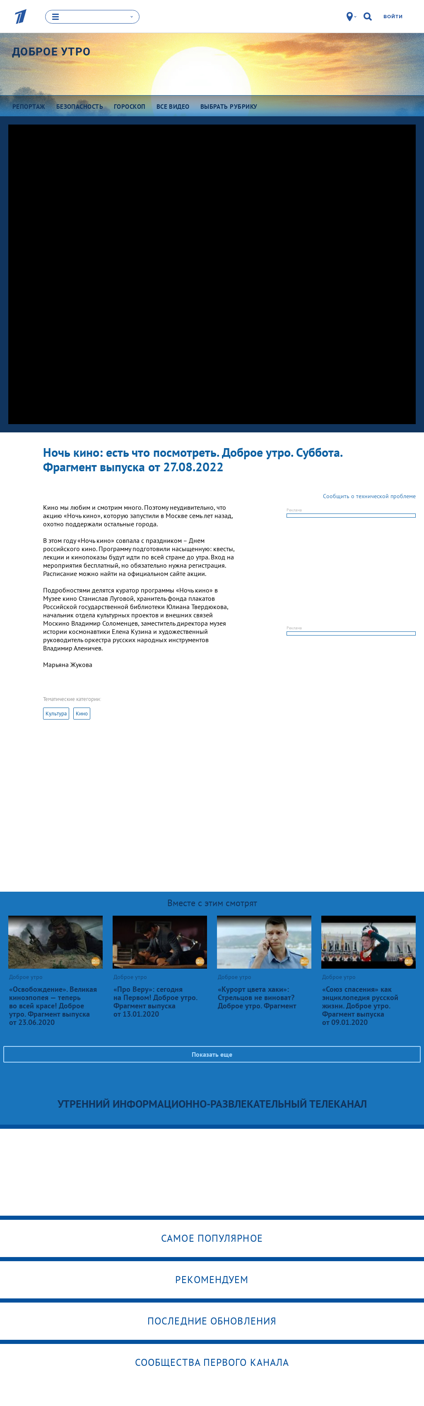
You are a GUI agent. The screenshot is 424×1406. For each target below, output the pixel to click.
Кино (82, 713)
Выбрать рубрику (229, 106)
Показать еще (212, 1054)
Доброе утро (51, 52)
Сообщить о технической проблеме (369, 495)
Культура (56, 713)
